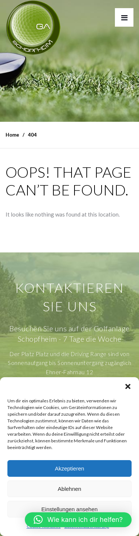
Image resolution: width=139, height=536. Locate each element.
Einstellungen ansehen (70, 509)
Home (12, 135)
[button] (128, 386)
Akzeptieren (69, 468)
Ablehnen (69, 489)
